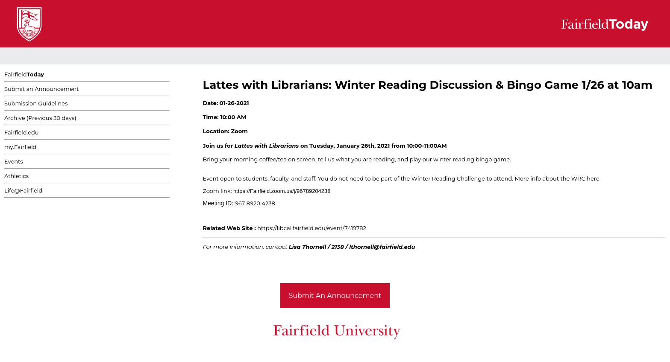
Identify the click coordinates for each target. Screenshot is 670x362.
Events (13, 161)
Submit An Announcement (335, 296)
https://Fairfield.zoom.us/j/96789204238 (282, 191)
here (594, 178)
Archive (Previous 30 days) (40, 117)
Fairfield (24, 74)
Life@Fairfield (23, 190)
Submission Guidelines (36, 103)
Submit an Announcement (41, 88)
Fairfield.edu (21, 132)
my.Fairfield (20, 146)
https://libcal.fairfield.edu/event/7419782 (311, 228)
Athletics (16, 175)
